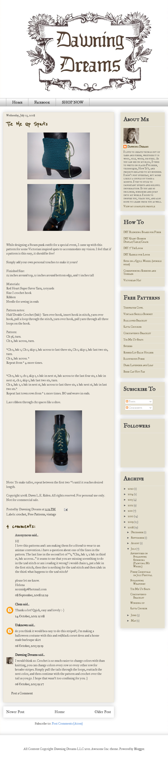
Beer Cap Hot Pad (134, 371)
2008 (131, 527)
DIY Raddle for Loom (136, 254)
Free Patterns (36, 514)
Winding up (137, 603)
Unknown (21, 625)
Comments (134, 407)
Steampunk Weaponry (137, 582)
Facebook (42, 102)
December (137, 532)
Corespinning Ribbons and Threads (139, 272)
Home (17, 102)
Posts (130, 401)
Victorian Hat (132, 280)
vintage (51, 514)
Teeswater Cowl (133, 307)
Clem (18, 604)
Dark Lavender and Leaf (138, 365)
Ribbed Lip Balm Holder (138, 352)
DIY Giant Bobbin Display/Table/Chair (135, 240)
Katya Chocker (132, 326)
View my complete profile (139, 206)
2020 (131, 488)
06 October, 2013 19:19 (29, 646)
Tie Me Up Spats (27, 124)
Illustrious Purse (134, 358)
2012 (131, 505)
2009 (131, 522)
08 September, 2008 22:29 (31, 595)
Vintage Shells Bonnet (138, 314)
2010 (131, 516)
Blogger (139, 749)
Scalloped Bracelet (135, 320)
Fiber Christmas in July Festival (141, 573)
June (134, 615)
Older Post (103, 712)
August (135, 543)
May (134, 620)
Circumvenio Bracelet (137, 333)
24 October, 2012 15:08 (30, 616)
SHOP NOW (72, 102)
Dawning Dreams (26, 655)
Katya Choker (138, 608)
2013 (130, 499)
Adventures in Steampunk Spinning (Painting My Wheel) (140, 560)
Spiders (127, 346)
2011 (130, 510)
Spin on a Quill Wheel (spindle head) (142, 262)
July (133, 549)
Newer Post (15, 712)
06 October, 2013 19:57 (29, 684)
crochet (21, 514)
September (138, 537)
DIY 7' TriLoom (133, 248)
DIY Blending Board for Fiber (142, 232)
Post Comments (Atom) (67, 723)
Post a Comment (22, 693)
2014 (131, 494)
